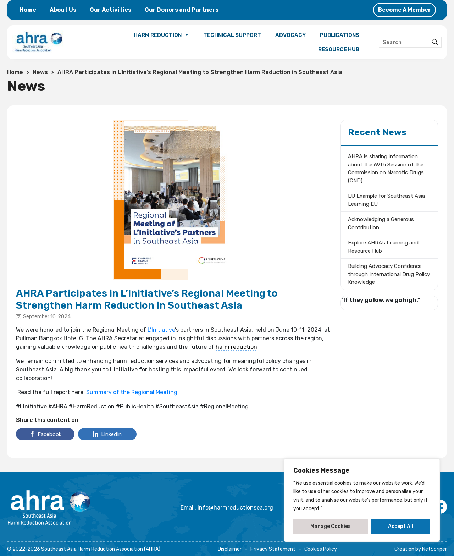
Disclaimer (230, 549)
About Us (63, 9)
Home (28, 9)
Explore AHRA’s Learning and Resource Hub (383, 247)
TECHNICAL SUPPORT (232, 35)
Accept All (400, 526)
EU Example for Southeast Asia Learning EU (386, 200)
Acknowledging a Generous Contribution (381, 223)
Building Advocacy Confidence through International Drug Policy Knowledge (389, 274)
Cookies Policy (320, 549)
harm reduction (236, 346)
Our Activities (110, 9)
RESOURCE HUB (338, 49)
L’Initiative (161, 329)
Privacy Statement (272, 549)
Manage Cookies (330, 526)
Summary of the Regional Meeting (131, 392)
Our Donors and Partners (181, 9)
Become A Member (404, 9)
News (40, 72)
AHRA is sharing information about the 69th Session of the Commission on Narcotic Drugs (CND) (386, 168)
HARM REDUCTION (161, 35)
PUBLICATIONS (339, 35)
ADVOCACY (290, 35)
